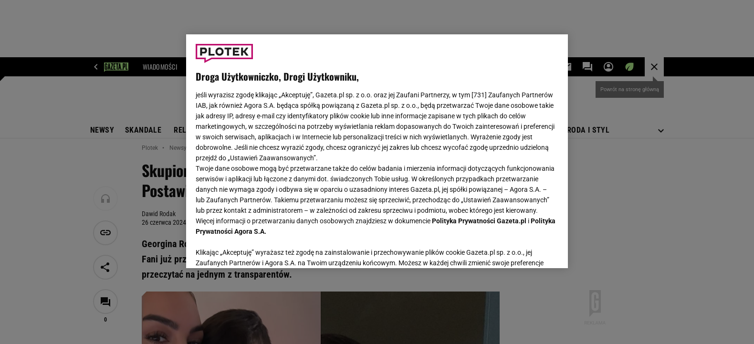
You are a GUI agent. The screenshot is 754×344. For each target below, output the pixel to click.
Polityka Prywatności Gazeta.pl (479, 221)
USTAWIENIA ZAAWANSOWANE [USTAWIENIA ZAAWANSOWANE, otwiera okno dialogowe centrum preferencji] (257, 249)
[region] (377, 151)
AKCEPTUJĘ (526, 249)
